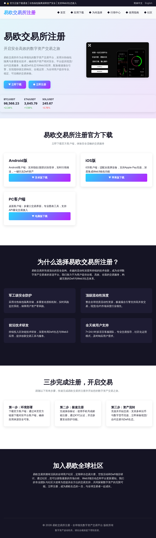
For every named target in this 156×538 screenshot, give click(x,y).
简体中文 (138, 3)
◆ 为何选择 (95, 12)
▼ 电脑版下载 (40, 216)
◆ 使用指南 (132, 12)
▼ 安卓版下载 (40, 177)
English (148, 3)
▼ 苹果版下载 (116, 177)
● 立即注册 (39, 84)
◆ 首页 (61, 12)
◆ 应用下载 (77, 12)
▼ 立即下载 (15, 84)
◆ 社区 (148, 12)
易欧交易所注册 (20, 12)
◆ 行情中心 (114, 12)
